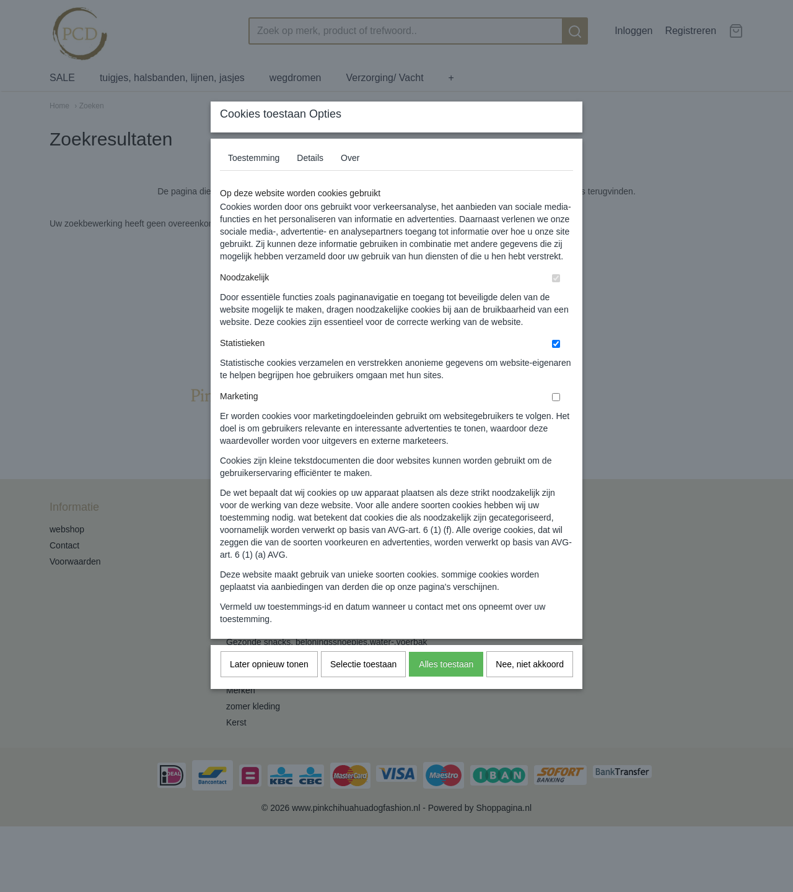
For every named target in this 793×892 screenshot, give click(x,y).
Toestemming (253, 182)
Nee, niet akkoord (530, 688)
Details (310, 182)
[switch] (556, 302)
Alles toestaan (446, 688)
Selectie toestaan (363, 688)
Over (350, 182)
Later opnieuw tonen (269, 688)
